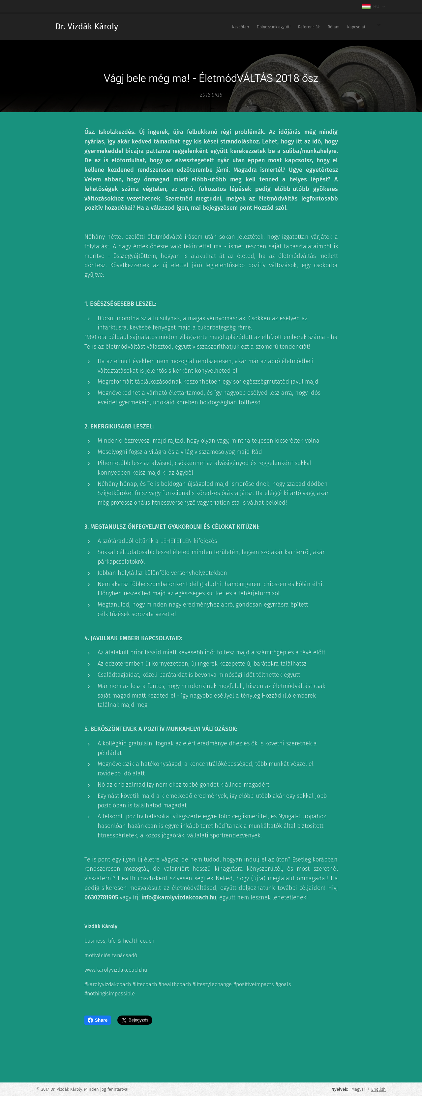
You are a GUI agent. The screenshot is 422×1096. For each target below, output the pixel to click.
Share (98, 1020)
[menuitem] (285, 26)
